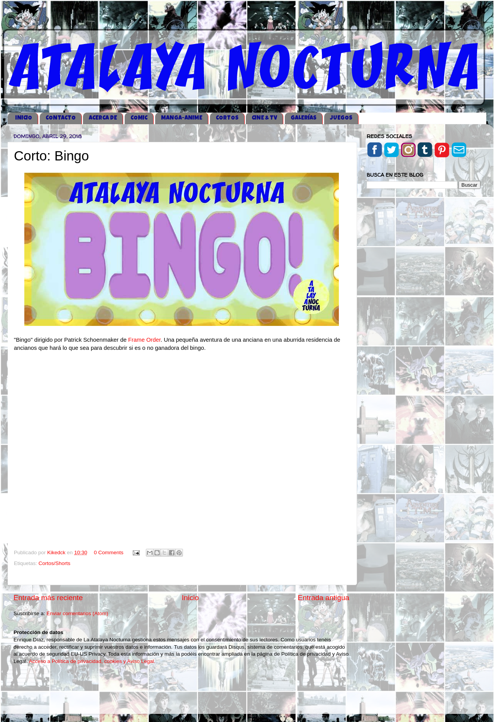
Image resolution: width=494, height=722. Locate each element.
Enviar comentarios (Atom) (77, 613)
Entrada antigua (323, 598)
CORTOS (227, 118)
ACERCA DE (103, 118)
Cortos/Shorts (55, 563)
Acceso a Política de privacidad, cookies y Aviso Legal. (92, 661)
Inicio (190, 598)
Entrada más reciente (48, 598)
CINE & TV (264, 118)
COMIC (138, 118)
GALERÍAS (303, 118)
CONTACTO (61, 118)
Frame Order (144, 340)
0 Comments (109, 552)
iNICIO (23, 118)
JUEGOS (341, 118)
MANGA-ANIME (181, 118)
